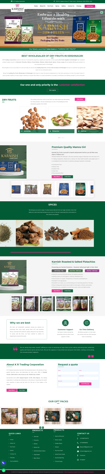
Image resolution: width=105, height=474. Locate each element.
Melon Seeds (58, 411)
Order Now (90, 6)
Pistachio (36, 414)
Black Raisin (37, 432)
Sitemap (78, 6)
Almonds (36, 411)
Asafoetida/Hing (59, 429)
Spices (57, 6)
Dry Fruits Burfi (59, 421)
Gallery (63, 6)
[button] (8, 28)
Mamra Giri (36, 421)
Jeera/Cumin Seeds (60, 425)
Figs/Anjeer (37, 429)
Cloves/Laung (58, 432)
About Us (42, 6)
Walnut (57, 418)
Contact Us (71, 6)
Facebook (101, 455)
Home (36, 6)
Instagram (101, 460)
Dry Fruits (50, 6)
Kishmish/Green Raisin (39, 425)
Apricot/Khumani (59, 407)
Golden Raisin (58, 414)
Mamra (35, 418)
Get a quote (52, 90)
